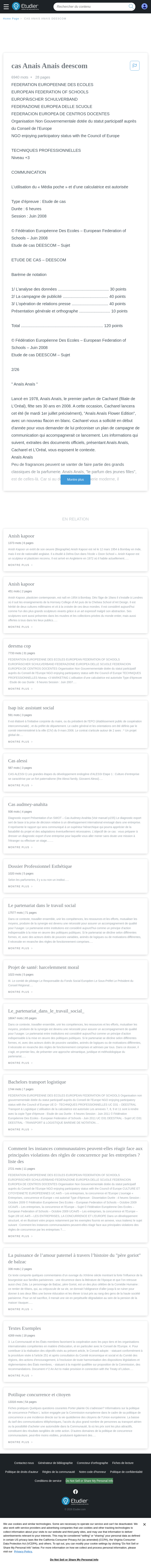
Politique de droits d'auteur (21, 1471)
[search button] (131, 7)
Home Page (11, 18)
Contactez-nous (24, 1463)
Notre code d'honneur (92, 1471)
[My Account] (144, 6)
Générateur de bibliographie (55, 1463)
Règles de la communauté (58, 1471)
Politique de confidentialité (126, 1471)
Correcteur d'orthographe (92, 1463)
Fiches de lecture (123, 1463)
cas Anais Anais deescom (45, 18)
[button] (7, 7)
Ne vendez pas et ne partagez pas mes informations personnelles (89, 1480)
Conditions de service (31, 1480)
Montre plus (75, 479)
